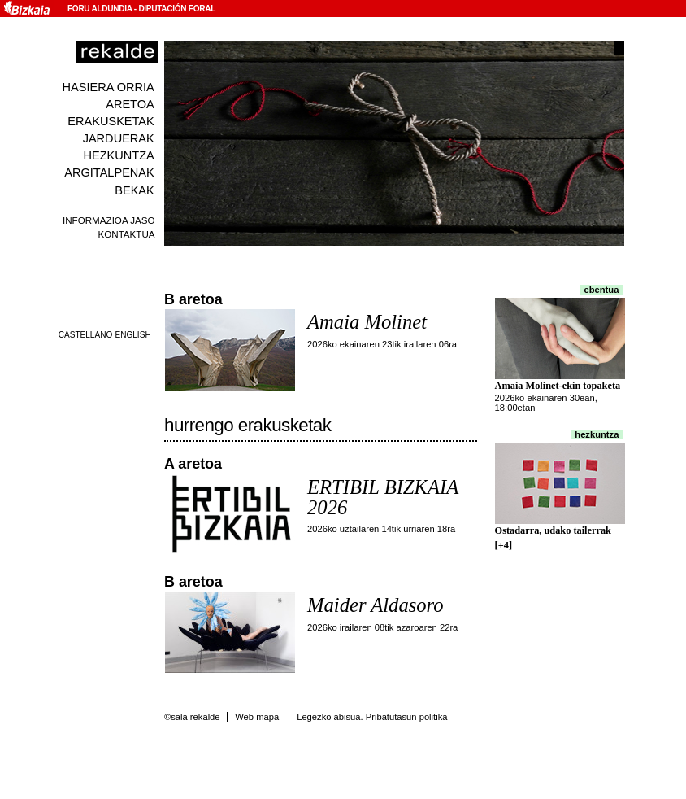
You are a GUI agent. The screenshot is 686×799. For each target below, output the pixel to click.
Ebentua (601, 290)
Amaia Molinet (367, 322)
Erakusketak (110, 121)
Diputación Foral (176, 8)
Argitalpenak (109, 172)
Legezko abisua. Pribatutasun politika (372, 717)
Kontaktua (126, 234)
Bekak (134, 190)
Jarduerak (118, 138)
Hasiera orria (108, 87)
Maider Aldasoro (375, 605)
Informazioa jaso (109, 220)
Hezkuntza (118, 155)
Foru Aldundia (99, 8)
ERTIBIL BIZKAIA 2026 (382, 497)
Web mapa (257, 717)
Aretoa (130, 104)
